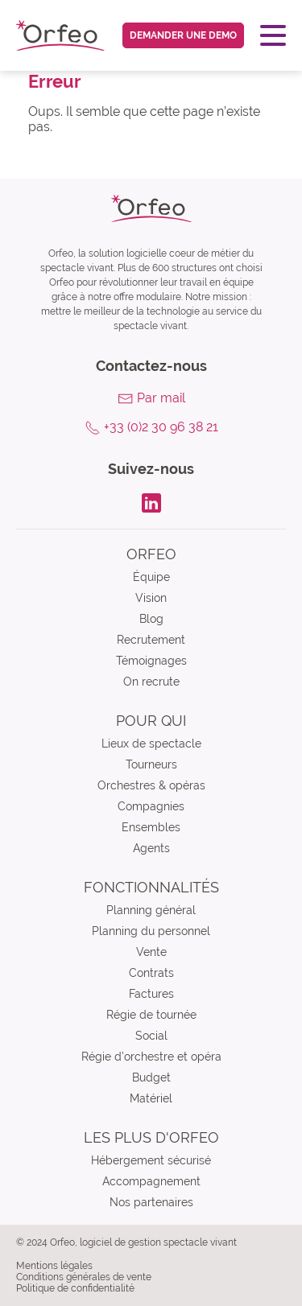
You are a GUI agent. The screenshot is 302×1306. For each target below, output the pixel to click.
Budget (151, 1077)
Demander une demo (183, 35)
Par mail (161, 398)
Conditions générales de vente (83, 1277)
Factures (151, 993)
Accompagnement (151, 1181)
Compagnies (151, 806)
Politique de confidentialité (75, 1288)
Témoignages (151, 660)
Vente (151, 952)
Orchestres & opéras (151, 785)
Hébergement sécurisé (151, 1160)
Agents (151, 848)
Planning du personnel (151, 931)
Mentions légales (54, 1265)
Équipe (151, 577)
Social (151, 1035)
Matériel (151, 1098)
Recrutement (151, 639)
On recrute (151, 681)
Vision (151, 597)
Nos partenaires (151, 1202)
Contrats (151, 972)
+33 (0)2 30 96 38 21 (161, 427)
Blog (151, 618)
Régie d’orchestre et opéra (151, 1056)
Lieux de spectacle (151, 743)
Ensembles (151, 827)
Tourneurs (151, 764)
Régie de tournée (151, 1014)
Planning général (151, 910)
